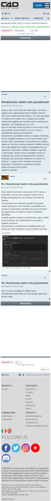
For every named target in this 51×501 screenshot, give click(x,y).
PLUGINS (5, 389)
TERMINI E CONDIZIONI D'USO (36, 426)
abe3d (12, 176)
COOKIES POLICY (31, 423)
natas (22, 27)
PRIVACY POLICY (31, 419)
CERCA (28, 409)
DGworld (11, 499)
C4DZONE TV (30, 389)
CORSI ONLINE (7, 416)
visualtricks (30, 27)
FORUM (28, 399)
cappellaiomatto (43, 27)
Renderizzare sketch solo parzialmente (24, 23)
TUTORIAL (29, 392)
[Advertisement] (25, 65)
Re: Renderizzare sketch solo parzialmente (24, 184)
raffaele (4, 94)
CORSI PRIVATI (7, 419)
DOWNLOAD (30, 405)
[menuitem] (7, 14)
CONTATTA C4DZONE (33, 416)
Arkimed (15, 27)
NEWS (27, 396)
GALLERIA (29, 402)
